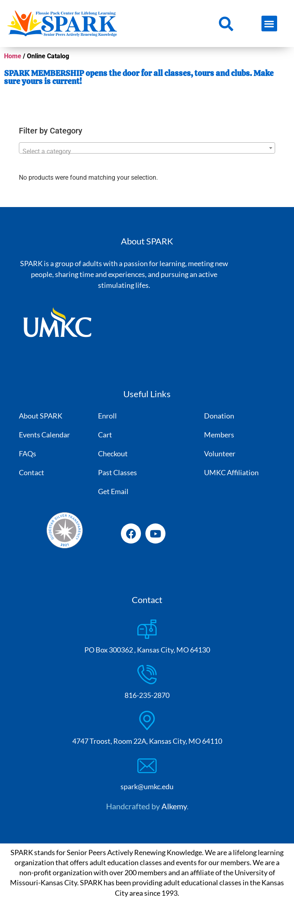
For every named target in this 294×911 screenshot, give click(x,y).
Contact (31, 472)
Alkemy (174, 806)
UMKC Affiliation (231, 472)
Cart (105, 434)
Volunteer (219, 453)
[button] (269, 23)
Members (219, 434)
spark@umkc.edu (147, 786)
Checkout (113, 453)
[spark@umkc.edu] (147, 766)
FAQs (27, 453)
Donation (219, 415)
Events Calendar (44, 434)
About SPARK (40, 415)
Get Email (113, 491)
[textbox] (147, 151)
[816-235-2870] (147, 674)
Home (12, 56)
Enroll (107, 415)
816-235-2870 (147, 695)
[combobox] (147, 148)
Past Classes (117, 472)
